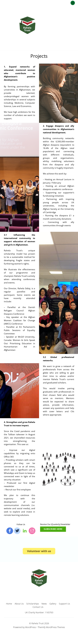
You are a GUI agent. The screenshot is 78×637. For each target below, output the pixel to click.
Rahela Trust (38, 623)
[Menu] (73, 3)
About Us (19, 603)
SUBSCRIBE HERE (53, 528)
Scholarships (32, 603)
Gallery (52, 603)
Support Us (64, 603)
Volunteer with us (39, 551)
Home (9, 603)
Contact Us (38, 606)
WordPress (30, 627)
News (44, 603)
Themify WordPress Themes (51, 627)
